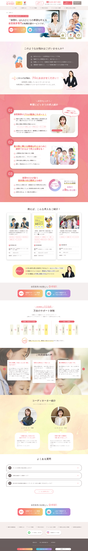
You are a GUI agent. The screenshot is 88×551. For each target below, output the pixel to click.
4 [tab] (46, 391)
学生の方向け (45, 8)
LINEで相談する (60, 293)
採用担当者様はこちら (77, 3)
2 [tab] (42, 391)
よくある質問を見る (44, 491)
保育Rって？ (63, 549)
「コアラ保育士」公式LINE (36, 532)
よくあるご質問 (57, 8)
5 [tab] (47, 391)
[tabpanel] (18, 370)
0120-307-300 (55, 2)
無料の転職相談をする (67, 3)
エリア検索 (34, 8)
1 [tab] (40, 391)
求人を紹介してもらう (25, 549)
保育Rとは (23, 8)
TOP (15, 8)
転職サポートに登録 (32, 293)
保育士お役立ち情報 (70, 8)
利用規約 (53, 542)
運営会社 (35, 542)
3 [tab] (44, 391)
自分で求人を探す (44, 549)
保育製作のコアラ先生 (54, 532)
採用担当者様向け (77, 527)
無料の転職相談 (11, 527)
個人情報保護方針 (44, 542)
